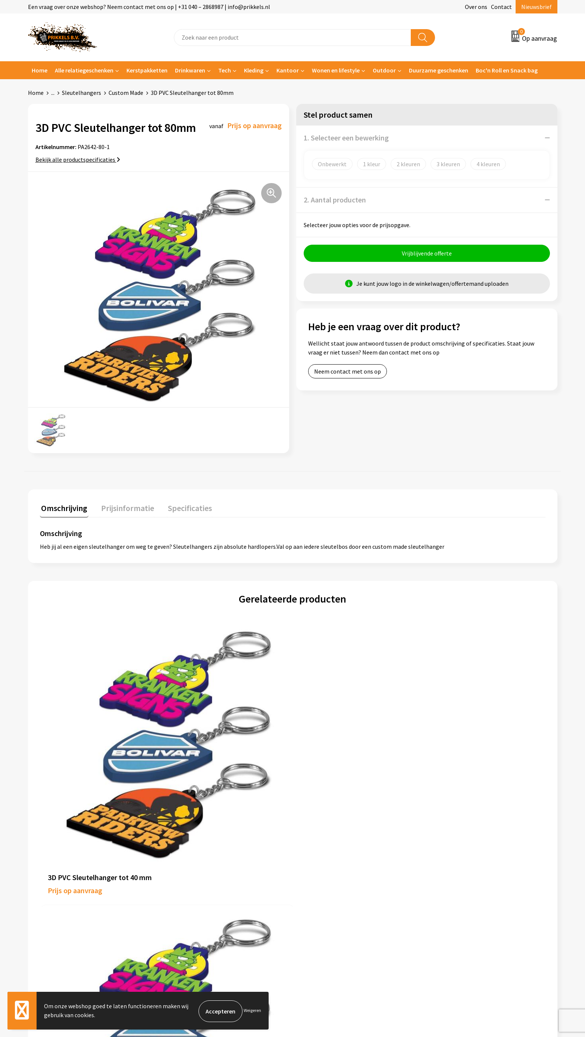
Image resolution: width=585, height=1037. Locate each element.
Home (39, 70)
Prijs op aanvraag (75, 760)
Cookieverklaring (455, 852)
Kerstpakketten (147, 70)
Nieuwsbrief (536, 6)
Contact (501, 6)
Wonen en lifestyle (336, 70)
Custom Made (126, 92)
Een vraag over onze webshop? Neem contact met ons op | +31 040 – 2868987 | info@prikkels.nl (149, 6)
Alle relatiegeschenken (84, 70)
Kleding (253, 70)
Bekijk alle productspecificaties (77, 159)
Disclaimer (446, 875)
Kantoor (287, 70)
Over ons (476, 6)
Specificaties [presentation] (184, 507)
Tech (224, 70)
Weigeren (252, 1011)
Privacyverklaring (455, 863)
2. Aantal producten (335, 199)
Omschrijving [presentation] (63, 507)
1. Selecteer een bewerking (346, 137)
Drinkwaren (190, 70)
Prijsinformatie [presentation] (123, 507)
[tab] (63, 508)
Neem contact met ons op (347, 372)
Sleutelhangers (81, 92)
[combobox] (292, 37)
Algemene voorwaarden (463, 841)
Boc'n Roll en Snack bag (507, 70)
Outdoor (384, 70)
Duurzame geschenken (438, 70)
